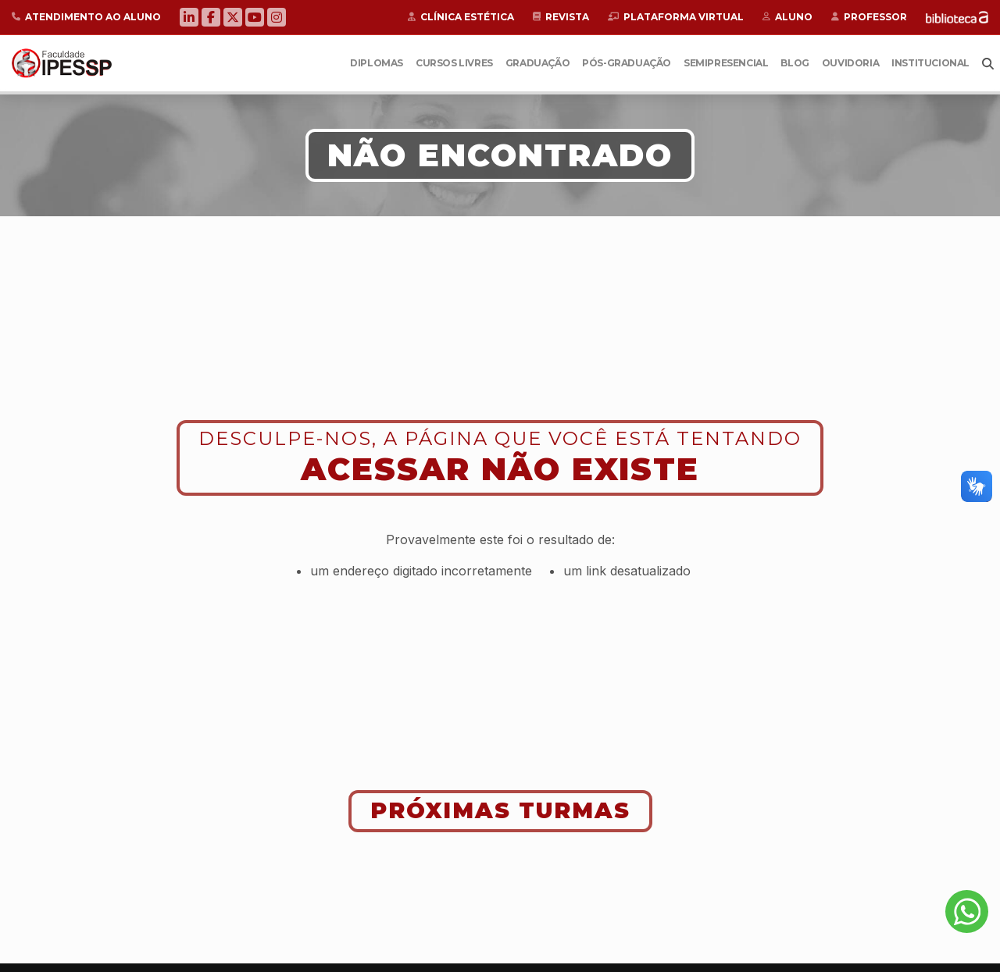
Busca (988, 64)
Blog (794, 63)
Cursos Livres (454, 63)
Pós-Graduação (626, 63)
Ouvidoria (850, 63)
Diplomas (376, 63)
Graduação (537, 63)
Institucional (930, 63)
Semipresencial (726, 63)
